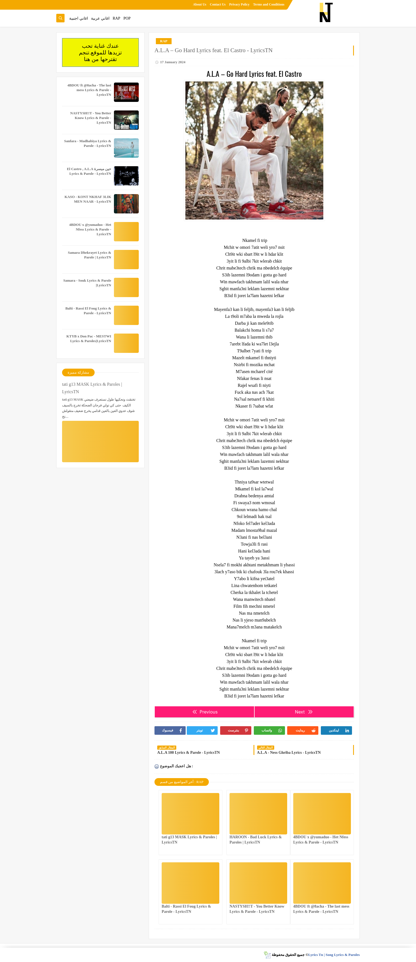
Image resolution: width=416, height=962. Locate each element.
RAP (116, 18)
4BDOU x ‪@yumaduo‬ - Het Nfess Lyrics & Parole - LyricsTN (90, 229)
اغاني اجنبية (78, 18)
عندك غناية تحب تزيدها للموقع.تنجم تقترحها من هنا (100, 52)
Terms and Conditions (268, 4)
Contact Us (218, 4)
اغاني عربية (100, 18)
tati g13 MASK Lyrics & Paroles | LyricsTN (92, 388)
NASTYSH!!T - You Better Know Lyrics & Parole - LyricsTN (90, 118)
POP (126, 18)
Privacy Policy (239, 4)
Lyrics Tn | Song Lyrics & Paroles (334, 955)
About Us (199, 4)
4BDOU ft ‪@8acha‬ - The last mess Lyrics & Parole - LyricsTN (89, 90)
